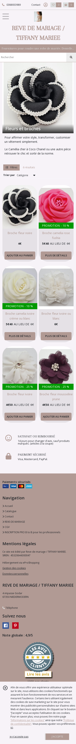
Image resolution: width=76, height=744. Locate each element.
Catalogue (9, 511)
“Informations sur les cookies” (28, 720)
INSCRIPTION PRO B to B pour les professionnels (31, 532)
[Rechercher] (71, 57)
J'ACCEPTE (57, 736)
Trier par (9, 175)
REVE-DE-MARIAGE (13, 521)
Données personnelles (15, 574)
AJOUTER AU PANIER (20, 255)
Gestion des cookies (14, 568)
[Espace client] (45, 5)
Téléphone (10, 608)
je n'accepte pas (19, 736)
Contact (35, 4)
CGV (6, 527)
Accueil (7, 506)
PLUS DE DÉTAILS (56, 255)
